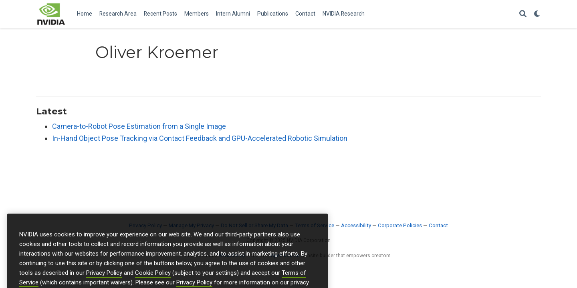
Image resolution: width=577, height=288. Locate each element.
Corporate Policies (400, 225)
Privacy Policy (104, 281)
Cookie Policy (153, 281)
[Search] (523, 14)
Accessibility (356, 225)
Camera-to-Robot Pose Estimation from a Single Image (139, 126)
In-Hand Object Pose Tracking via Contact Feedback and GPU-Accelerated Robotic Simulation (199, 138)
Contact (438, 225)
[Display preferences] (537, 14)
